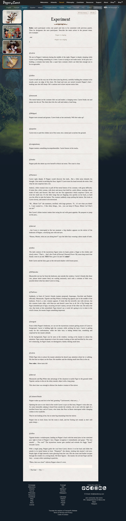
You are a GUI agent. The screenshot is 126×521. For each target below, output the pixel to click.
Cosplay (12, 42)
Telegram (94, 504)
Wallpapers (63, 493)
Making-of (63, 489)
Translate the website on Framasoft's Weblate (63, 510)
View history (82, 12)
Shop (113, 2)
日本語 (89, 7)
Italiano (40, 7)
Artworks (54, 2)
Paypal (63, 503)
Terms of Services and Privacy (63, 512)
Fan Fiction (12, 57)
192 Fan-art (12, 12)
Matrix (94, 502)
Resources (89, 2)
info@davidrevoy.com (97, 494)
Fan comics (12, 27)
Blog (120, 2)
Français (16, 7)
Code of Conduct (63, 514)
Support (98, 2)
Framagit (63, 485)
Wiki (63, 487)
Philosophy (70, 2)
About (106, 2)
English (9, 7)
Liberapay (63, 497)
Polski (69, 7)
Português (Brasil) (51, 7)
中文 (83, 7)
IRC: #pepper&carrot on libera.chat (94, 500)
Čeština (61, 7)
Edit (92, 12)
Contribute (80, 2)
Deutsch (24, 7)
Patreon (63, 499)
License (31, 505)
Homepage (31, 485)
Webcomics (44, 2)
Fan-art (61, 2)
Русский (76, 7)
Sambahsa (97, 7)
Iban (63, 505)
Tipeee (63, 501)
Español (32, 7)
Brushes (63, 491)
